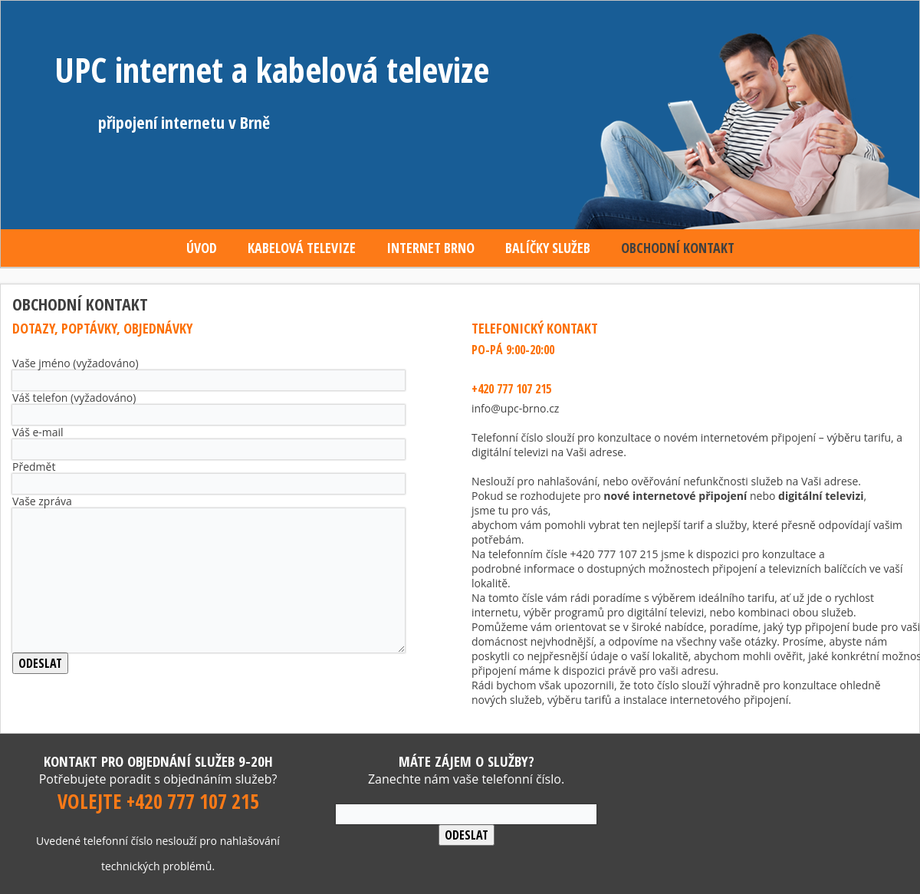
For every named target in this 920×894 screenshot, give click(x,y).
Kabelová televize (302, 247)
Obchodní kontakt (677, 247)
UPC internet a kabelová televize (271, 69)
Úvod (201, 247)
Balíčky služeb (547, 247)
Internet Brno (430, 247)
